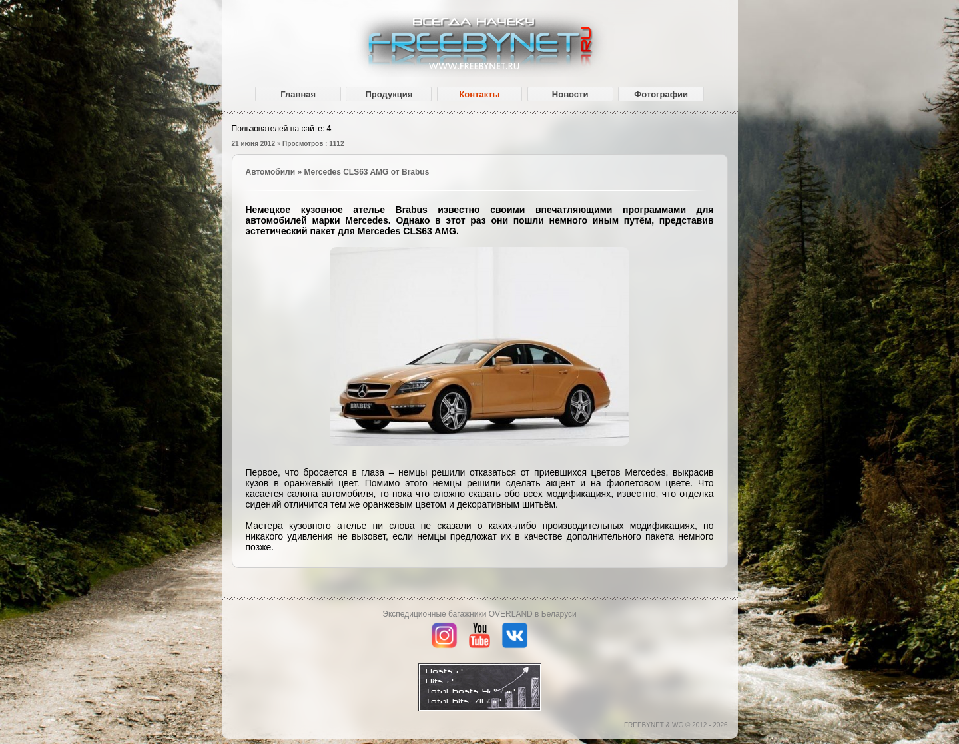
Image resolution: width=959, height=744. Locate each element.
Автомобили (271, 172)
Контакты (479, 94)
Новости (570, 94)
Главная (298, 94)
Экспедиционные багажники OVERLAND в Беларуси (479, 614)
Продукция (388, 94)
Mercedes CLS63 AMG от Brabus (366, 172)
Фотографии (661, 94)
